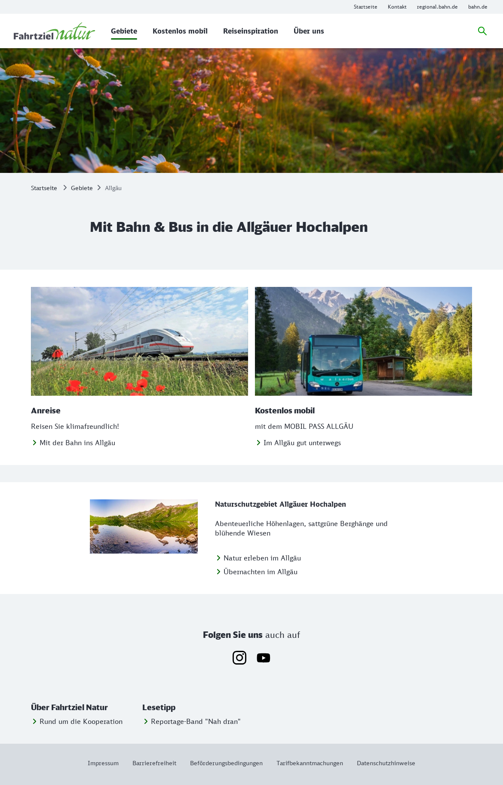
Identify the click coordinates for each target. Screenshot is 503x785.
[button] (85, 707)
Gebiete (82, 187)
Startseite (44, 187)
